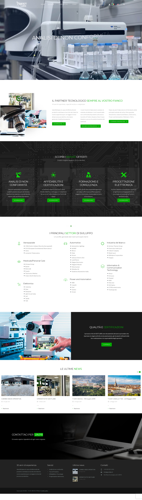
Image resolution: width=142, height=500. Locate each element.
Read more (6, 408)
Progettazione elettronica (56, 483)
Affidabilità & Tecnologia (56, 481)
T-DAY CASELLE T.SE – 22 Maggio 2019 (122, 399)
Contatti (102, 4)
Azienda (52, 4)
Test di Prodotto (54, 478)
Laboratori (64, 4)
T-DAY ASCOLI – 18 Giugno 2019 (83, 399)
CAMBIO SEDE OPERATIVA (11, 399)
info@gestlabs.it (108, 479)
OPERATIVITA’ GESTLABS (46, 399)
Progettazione (88, 4)
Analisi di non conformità (56, 476)
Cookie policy (44, 497)
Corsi (75, 4)
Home (43, 4)
